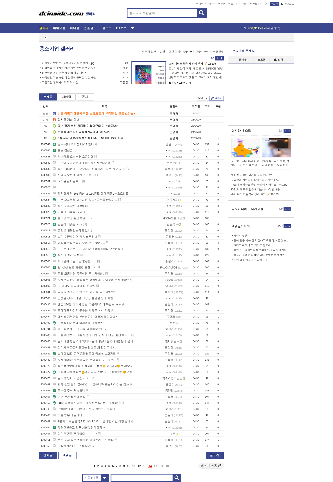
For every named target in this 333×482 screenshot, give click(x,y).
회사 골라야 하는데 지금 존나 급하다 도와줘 (83, 360)
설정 (162, 51)
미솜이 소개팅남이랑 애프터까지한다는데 (82, 162)
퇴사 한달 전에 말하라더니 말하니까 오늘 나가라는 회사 (91, 384)
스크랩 (262, 59)
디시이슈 (257, 209)
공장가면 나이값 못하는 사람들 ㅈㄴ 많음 (81, 310)
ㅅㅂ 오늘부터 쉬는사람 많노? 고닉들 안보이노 (85, 199)
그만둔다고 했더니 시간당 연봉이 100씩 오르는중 (87, 249)
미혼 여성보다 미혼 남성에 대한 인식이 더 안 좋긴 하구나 (92, 335)
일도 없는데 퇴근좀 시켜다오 (73, 378)
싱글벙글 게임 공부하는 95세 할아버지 (64, 72)
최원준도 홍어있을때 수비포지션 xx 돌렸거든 (260, 250)
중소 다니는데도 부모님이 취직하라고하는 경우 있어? (89, 169)
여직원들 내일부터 (67, 181)
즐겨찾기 (244, 59)
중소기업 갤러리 (57, 49)
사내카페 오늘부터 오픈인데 (73, 156)
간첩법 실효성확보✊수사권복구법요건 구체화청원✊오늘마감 (95, 372)
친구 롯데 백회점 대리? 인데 (73, 144)
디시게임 (242, 3)
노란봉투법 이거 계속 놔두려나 (75, 236)
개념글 (66, 97)
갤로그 (231, 3)
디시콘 (263, 3)
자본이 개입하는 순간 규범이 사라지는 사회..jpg (259, 184)
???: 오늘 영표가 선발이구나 (250, 259)
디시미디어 (239, 209)
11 (134, 466)
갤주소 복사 (202, 51)
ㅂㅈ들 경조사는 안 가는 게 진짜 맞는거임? (83, 292)
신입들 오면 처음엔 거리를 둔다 (75, 175)
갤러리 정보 (149, 51)
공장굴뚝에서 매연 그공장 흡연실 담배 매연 (83, 298)
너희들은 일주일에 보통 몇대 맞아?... (79, 243)
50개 (202, 98)
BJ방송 (121, 28)
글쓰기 (218, 98)
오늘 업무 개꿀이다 (67, 415)
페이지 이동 (211, 465)
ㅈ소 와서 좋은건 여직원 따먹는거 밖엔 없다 (83, 440)
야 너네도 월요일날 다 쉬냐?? (74, 286)
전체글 (48, 97)
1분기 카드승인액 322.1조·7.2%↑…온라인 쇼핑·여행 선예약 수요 (95, 421)
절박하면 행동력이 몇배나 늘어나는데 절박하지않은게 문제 (93, 341)
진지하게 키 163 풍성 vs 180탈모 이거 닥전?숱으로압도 (91, 193)
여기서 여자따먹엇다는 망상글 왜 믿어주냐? (83, 347)
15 (155, 466)
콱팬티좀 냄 (240, 235)
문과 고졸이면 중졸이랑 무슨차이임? (78, 273)
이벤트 (253, 3)
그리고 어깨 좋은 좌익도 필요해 (252, 245)
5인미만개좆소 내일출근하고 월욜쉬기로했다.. (85, 409)
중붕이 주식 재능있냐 (69, 390)
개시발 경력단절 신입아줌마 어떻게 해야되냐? (85, 316)
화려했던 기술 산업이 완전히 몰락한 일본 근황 (69, 77)
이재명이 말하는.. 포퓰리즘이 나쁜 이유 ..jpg (68, 63)
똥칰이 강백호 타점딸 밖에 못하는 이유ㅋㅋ (259, 255)
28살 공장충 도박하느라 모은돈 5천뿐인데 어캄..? (87, 403)
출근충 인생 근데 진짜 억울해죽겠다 (78, 329)
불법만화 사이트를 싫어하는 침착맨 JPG (255, 179)
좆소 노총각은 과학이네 (70, 206)
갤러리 (44, 28)
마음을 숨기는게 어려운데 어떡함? (77, 323)
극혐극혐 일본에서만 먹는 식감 (60, 82)
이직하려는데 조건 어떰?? (72, 446)
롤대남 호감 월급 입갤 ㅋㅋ (72, 218)
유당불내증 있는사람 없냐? (72, 230)
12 (139, 466)
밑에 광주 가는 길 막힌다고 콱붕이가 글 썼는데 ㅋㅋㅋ (262, 240)
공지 (85, 97)
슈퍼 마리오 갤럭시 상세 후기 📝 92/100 (192, 63)
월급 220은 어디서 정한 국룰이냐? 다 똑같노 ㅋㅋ (87, 304)
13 (145, 466)
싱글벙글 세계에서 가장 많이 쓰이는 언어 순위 (69, 67)
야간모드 (287, 4)
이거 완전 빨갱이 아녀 (69, 396)
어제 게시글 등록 (260, 28)
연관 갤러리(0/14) (180, 51)
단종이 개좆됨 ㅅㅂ (67, 212)
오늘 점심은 (63, 150)
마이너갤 (201, 3)
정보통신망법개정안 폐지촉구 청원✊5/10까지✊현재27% (92, 366)
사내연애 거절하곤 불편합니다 (74, 261)
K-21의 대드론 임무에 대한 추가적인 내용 (255, 189)
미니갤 (212, 3)
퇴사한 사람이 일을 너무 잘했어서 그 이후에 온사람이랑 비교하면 (95, 279)
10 (128, 466)
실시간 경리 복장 (66, 255)
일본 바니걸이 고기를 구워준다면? (251, 175)
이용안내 (218, 51)
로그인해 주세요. (244, 51)
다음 (162, 465)
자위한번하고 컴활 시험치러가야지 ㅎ (79, 427)
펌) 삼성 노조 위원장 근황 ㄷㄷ (75, 267)
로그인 (274, 4)
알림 (278, 59)
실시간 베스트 (241, 130)
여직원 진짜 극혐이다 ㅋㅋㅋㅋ (75, 433)
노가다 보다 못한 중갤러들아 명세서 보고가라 (84, 353)
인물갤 (222, 3)
